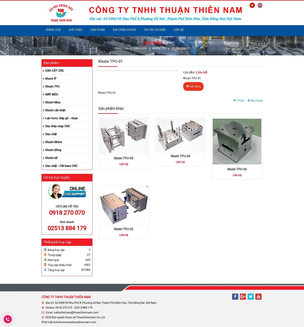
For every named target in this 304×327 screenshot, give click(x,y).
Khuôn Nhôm (53, 142)
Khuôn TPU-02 (123, 229)
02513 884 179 (67, 228)
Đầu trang (255, 100)
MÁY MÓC (51, 94)
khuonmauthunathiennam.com (77, 322)
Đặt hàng (193, 86)
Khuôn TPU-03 (237, 169)
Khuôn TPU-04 (180, 156)
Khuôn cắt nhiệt (55, 110)
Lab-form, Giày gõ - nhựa (61, 118)
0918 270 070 (67, 212)
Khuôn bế (51, 158)
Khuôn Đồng (53, 150)
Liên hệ (179, 30)
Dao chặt (51, 134)
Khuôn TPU (159, 48)
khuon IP (50, 78)
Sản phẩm (98, 30)
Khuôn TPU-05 (123, 158)
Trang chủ (53, 30)
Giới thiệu (76, 30)
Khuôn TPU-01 (180, 48)
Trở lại (238, 100)
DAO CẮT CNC (54, 70)
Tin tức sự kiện (155, 30)
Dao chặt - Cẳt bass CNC (61, 166)
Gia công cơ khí (124, 30)
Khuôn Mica (52, 102)
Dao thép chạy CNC (57, 126)
